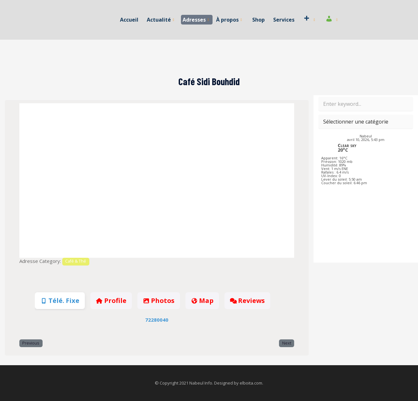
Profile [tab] (111, 300)
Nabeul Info (200, 383)
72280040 (156, 319)
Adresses (196, 19)
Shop (258, 19)
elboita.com (251, 383)
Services (283, 19)
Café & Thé (75, 261)
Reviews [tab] (247, 300)
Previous (30, 343)
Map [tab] (202, 300)
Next (286, 343)
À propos (229, 19)
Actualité (160, 19)
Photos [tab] (158, 300)
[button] (40, 180)
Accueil (130, 19)
